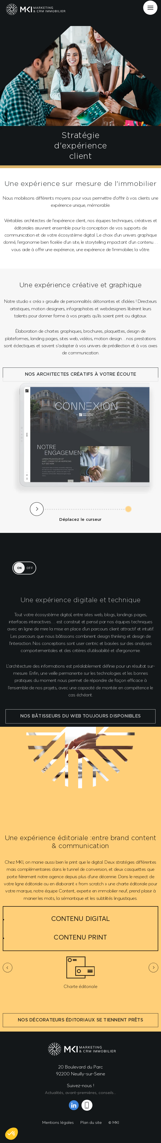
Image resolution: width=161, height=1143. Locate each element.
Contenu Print (80, 937)
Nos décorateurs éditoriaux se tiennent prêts (80, 1029)
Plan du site (91, 1122)
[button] (11, 1133)
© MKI (113, 1122)
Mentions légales (58, 1122)
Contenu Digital (80, 919)
